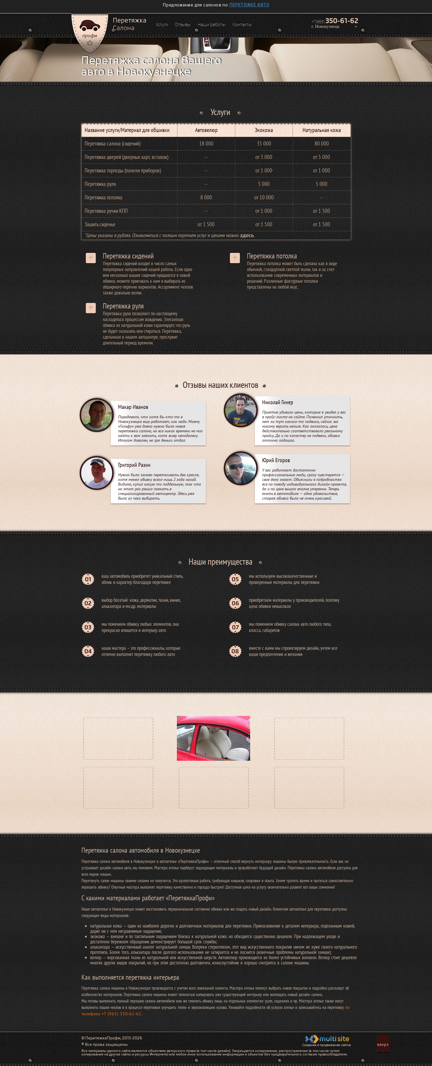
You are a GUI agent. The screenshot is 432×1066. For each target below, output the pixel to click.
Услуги (162, 24)
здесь (247, 235)
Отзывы (183, 24)
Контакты (242, 24)
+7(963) (335, 20)
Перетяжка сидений (128, 255)
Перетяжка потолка (272, 255)
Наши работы (212, 24)
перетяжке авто (249, 5)
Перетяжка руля (123, 306)
